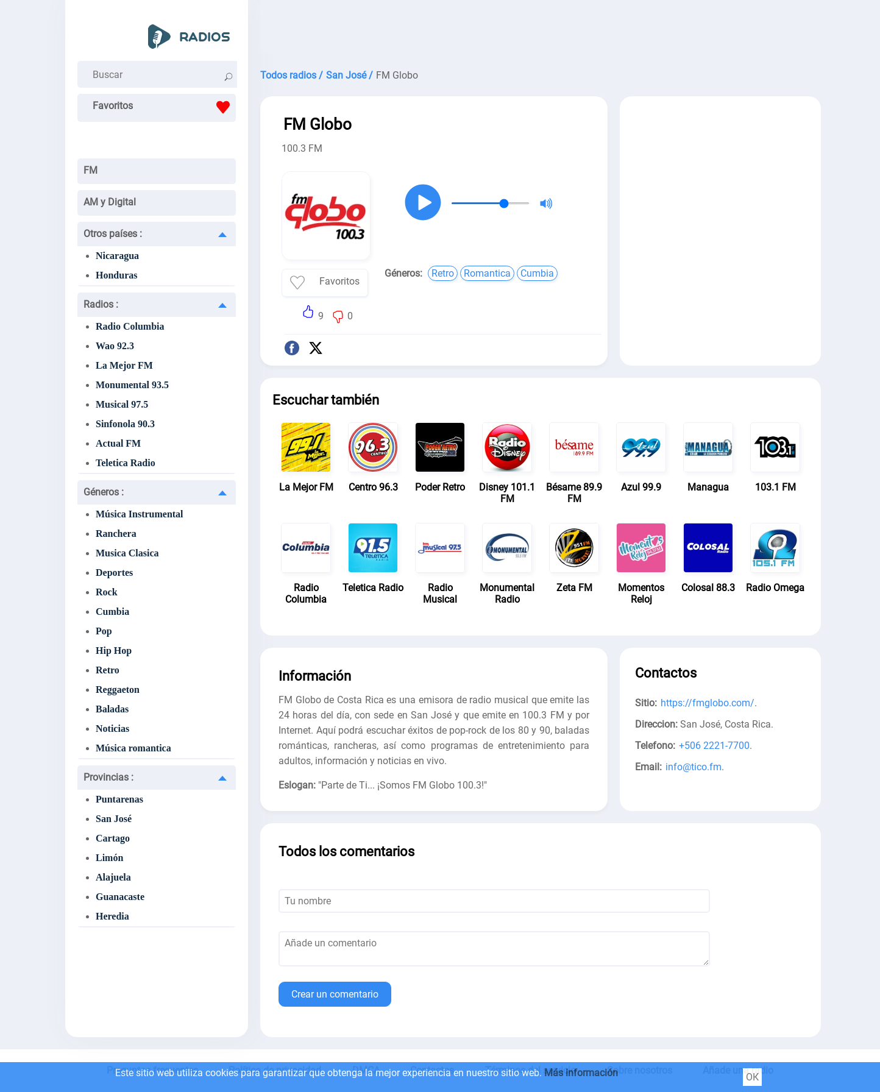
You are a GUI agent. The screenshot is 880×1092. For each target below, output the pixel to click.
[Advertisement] (540, 30)
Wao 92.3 (115, 346)
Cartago (113, 838)
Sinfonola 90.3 (125, 424)
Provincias (108, 777)
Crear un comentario (334, 994)
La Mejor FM (124, 365)
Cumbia (112, 611)
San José (114, 819)
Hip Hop (114, 650)
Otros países (112, 233)
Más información (581, 1073)
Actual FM (118, 443)
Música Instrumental (139, 514)
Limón (109, 858)
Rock (107, 592)
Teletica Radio (125, 463)
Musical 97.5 (122, 404)
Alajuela (113, 877)
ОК (752, 1077)
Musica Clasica (127, 553)
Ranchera (116, 533)
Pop (104, 631)
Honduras (116, 275)
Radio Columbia (130, 326)
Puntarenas (119, 799)
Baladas (112, 709)
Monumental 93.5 (132, 385)
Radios (100, 304)
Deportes (114, 572)
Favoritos (164, 107)
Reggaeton (118, 689)
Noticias (112, 728)
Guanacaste (120, 897)
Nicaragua (117, 255)
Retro (107, 670)
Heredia (112, 916)
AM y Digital (109, 202)
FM (90, 170)
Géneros (103, 492)
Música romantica (133, 748)
